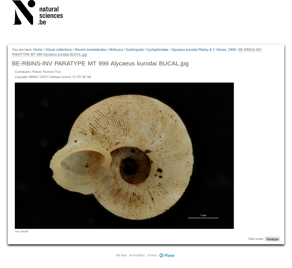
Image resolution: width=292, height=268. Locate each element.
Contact (152, 255)
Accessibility (137, 255)
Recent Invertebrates (90, 50)
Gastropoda (135, 50)
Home (37, 50)
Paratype (273, 239)
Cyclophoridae (158, 50)
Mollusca (116, 50)
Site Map (121, 255)
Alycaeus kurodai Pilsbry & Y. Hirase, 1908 (203, 50)
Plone (167, 255)
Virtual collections (58, 50)
